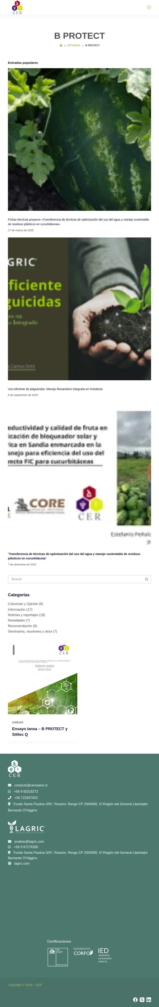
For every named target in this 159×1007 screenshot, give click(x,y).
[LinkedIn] (148, 999)
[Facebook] (135, 999)
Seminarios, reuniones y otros (30, 631)
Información (16, 609)
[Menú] (149, 7)
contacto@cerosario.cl (27, 785)
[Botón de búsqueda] (147, 579)
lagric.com (18, 863)
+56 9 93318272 (23, 791)
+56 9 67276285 (23, 847)
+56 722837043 (23, 797)
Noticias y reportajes (23, 615)
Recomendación (20, 626)
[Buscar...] (75, 579)
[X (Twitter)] (142, 999)
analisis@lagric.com (26, 841)
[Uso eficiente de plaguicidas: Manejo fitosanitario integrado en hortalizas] (79, 308)
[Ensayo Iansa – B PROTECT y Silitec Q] (42, 679)
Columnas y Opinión (23, 604)
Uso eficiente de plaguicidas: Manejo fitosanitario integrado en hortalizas (56, 389)
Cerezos (17, 722)
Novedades (16, 620)
